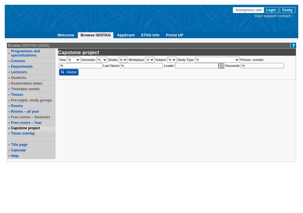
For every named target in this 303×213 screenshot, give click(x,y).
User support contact (273, 16)
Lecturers (19, 72)
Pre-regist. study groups (31, 100)
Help (15, 156)
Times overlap (23, 133)
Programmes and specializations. (25, 53)
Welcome (65, 35)
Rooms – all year (25, 111)
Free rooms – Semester (30, 117)
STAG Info (150, 35)
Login (271, 10)
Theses (17, 95)
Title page (19, 145)
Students (18, 78)
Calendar (18, 150)
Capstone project (25, 128)
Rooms (17, 106)
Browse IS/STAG (95, 35)
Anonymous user (249, 10)
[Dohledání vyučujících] (221, 66)
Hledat (69, 72)
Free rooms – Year (26, 123)
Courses (18, 61)
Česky (287, 10)
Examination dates (26, 83)
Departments (22, 66)
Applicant (126, 35)
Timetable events (25, 89)
